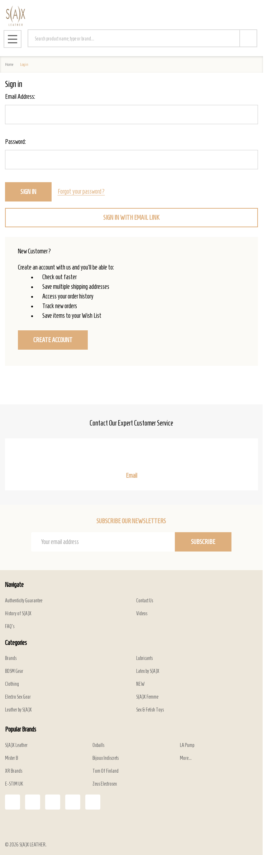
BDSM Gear (14, 671)
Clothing (12, 684)
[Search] (248, 38)
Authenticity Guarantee (23, 600)
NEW (140, 684)
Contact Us (144, 600)
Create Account (52, 340)
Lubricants (144, 658)
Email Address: (20, 96)
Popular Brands (20, 729)
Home (9, 64)
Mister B (11, 758)
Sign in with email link (131, 217)
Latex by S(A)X (147, 671)
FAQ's (9, 626)
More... (186, 758)
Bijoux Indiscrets (105, 758)
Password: (15, 141)
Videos (141, 613)
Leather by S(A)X (18, 710)
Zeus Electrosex (104, 784)
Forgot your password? (81, 191)
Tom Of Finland (105, 771)
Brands (10, 658)
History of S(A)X (18, 613)
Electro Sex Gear (18, 697)
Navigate (14, 584)
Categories (16, 642)
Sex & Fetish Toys (150, 710)
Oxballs (98, 745)
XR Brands (13, 771)
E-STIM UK (14, 784)
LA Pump (187, 745)
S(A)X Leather (16, 745)
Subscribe (203, 541)
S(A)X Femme (147, 697)
